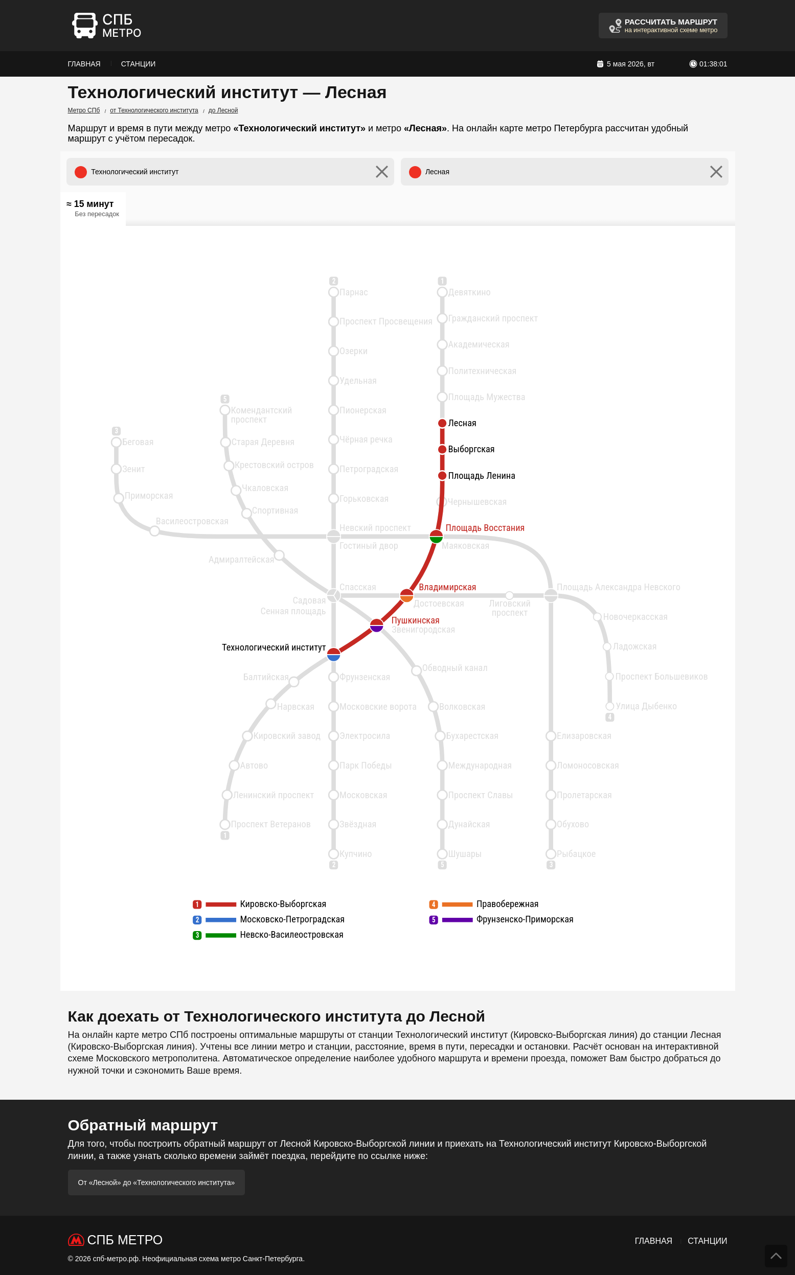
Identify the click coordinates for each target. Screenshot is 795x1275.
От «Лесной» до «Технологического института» (156, 1182)
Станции (138, 64)
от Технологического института (154, 110)
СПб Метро (125, 1240)
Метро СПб (84, 110)
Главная (84, 64)
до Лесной (223, 110)
